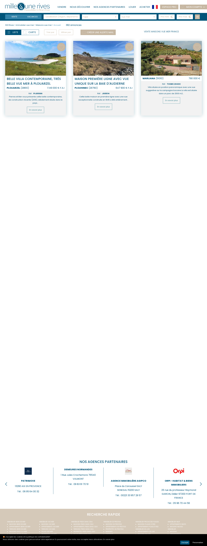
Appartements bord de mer (19, 527)
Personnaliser (198, 543)
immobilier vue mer (25, 25)
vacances (32, 16)
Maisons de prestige (114, 524)
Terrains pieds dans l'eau (83, 529)
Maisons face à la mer (18, 531)
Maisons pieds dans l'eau (83, 524)
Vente (14, 16)
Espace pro (169, 7)
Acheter (144, 7)
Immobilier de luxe (143, 529)
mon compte (194, 7)
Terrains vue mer (48, 529)
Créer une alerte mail (100, 32)
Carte (32, 32)
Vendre (61, 7)
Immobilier (172, 529)
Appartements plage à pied (148, 527)
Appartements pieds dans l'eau (85, 527)
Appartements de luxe (146, 531)
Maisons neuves (176, 527)
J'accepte (184, 543)
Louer (132, 7)
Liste (15, 32)
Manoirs (109, 531)
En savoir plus (35, 122)
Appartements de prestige (116, 527)
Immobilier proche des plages (147, 522)
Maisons (173, 531)
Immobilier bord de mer (16, 522)
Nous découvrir (80, 7)
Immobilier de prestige (112, 522)
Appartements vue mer (50, 527)
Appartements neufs (178, 524)
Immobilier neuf (174, 522)
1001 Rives (9, 25)
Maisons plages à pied (146, 524)
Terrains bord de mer (17, 529)
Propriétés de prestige (114, 529)
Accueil (57, 25)
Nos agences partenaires (109, 7)
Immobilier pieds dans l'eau (82, 522)
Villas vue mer (47, 531)
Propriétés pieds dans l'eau (84, 531)
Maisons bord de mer (17, 524)
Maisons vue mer (44, 25)
